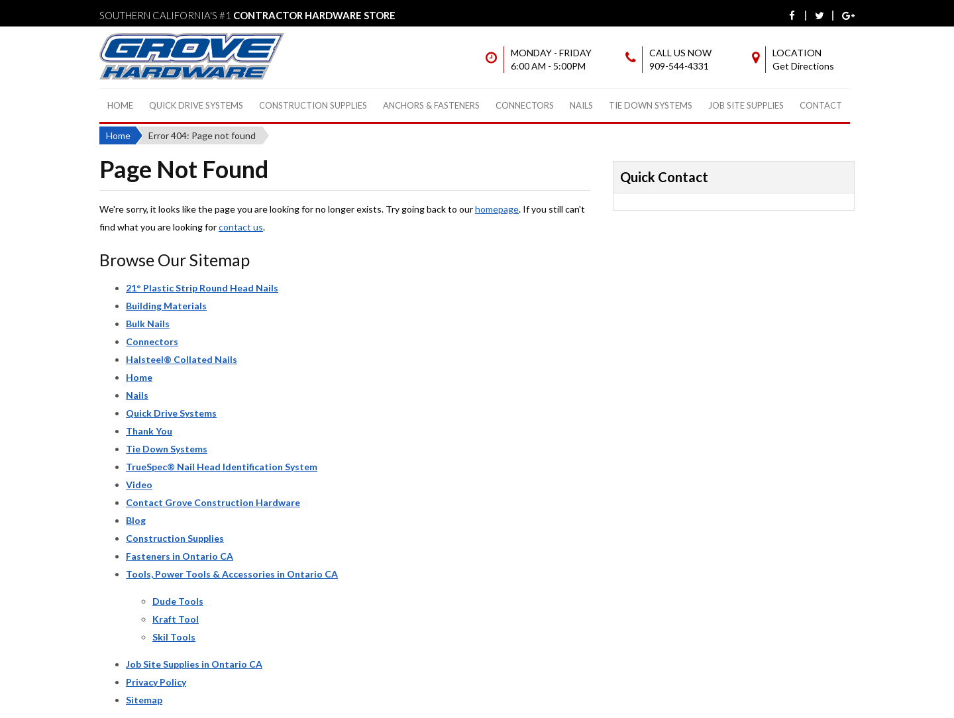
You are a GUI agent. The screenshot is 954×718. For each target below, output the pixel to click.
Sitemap (144, 699)
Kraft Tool (175, 619)
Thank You (149, 430)
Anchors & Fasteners (431, 105)
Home (120, 105)
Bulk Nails (148, 323)
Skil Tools (173, 636)
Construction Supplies (313, 105)
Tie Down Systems (650, 105)
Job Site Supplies (746, 105)
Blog (136, 520)
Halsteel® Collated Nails (181, 359)
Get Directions (803, 66)
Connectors (525, 105)
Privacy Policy (156, 682)
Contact (821, 105)
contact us (241, 226)
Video (139, 484)
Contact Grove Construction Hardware (213, 502)
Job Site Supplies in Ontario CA (194, 664)
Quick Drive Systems (196, 105)
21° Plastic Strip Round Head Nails (202, 287)
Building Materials (166, 305)
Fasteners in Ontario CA (179, 556)
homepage (497, 209)
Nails (581, 105)
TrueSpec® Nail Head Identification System (221, 466)
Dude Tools (177, 601)
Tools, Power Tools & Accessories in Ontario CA (232, 574)
